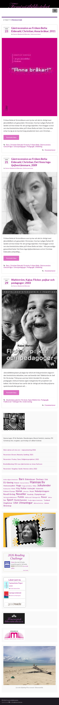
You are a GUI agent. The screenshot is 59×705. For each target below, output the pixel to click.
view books (25, 570)
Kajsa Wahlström (34, 400)
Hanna (15, 34)
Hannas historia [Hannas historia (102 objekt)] (24, 483)
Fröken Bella (34, 145)
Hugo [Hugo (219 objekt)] (18, 485)
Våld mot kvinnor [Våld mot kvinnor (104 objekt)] (38, 503)
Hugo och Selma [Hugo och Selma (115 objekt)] (27, 486)
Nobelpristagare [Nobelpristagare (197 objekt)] (42, 491)
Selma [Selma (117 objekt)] (50, 497)
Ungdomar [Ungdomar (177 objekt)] (7, 503)
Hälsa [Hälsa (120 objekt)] (34, 486)
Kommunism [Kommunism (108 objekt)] (7, 488)
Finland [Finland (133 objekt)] (16, 483)
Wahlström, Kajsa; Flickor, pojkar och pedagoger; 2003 (33, 281)
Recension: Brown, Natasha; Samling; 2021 (18, 455)
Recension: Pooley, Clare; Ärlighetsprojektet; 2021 (21, 459)
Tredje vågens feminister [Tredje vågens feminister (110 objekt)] (35, 500)
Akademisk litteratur (24, 34)
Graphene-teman (17, 702)
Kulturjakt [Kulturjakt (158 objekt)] (31, 488)
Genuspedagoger (19, 146)
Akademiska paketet (13, 400)
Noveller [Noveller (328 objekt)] (21, 494)
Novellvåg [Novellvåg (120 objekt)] (30, 494)
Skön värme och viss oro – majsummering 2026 (19, 450)
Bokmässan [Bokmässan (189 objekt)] (30, 479)
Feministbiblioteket (9, 11)
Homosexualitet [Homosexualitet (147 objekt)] (9, 486)
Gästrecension (45, 145)
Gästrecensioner (35, 34)
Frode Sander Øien (15, 588)
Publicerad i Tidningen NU (12, 402)
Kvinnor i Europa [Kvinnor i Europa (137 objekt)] (9, 491)
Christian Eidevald (16, 145)
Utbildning (38, 146)
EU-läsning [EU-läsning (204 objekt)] (8, 482)
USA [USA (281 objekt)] (15, 503)
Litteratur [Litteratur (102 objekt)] (26, 491)
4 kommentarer (50, 150)
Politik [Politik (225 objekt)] (21, 497)
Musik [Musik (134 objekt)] (32, 491)
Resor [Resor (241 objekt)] (44, 497)
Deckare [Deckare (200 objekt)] (40, 479)
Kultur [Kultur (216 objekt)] (24, 488)
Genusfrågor (8, 146)
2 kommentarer (50, 405)
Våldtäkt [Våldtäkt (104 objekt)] (46, 503)
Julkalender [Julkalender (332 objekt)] (44, 485)
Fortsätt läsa (11, 137)
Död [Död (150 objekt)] (46, 479)
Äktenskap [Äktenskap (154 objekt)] (7, 506)
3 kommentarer (50, 271)
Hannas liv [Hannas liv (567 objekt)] (37, 482)
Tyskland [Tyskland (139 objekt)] (47, 500)
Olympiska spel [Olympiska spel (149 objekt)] (39, 494)
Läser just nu (15, 579)
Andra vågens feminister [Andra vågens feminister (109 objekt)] (10, 479)
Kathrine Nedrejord (15, 595)
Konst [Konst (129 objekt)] (13, 488)
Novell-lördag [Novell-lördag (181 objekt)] (9, 494)
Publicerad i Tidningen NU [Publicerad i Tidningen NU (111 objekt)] (32, 497)
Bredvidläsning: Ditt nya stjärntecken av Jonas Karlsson (22, 464)
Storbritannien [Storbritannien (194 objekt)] (20, 500)
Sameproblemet (15, 593)
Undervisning (27, 402)
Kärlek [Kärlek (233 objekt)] (19, 491)
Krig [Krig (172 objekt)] (18, 488)
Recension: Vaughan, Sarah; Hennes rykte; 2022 (20, 469)
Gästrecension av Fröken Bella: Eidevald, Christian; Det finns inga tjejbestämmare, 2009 (30, 162)
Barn (7, 145)
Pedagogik (30, 146)
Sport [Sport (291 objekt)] (10, 500)
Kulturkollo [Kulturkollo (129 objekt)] (39, 488)
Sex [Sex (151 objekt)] (4, 500)
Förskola (26, 145)
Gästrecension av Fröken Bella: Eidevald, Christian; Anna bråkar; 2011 (33, 29)
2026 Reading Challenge (16, 556)
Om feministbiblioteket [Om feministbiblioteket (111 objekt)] (10, 497)
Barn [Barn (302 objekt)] (21, 479)
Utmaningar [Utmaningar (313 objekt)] (26, 502)
